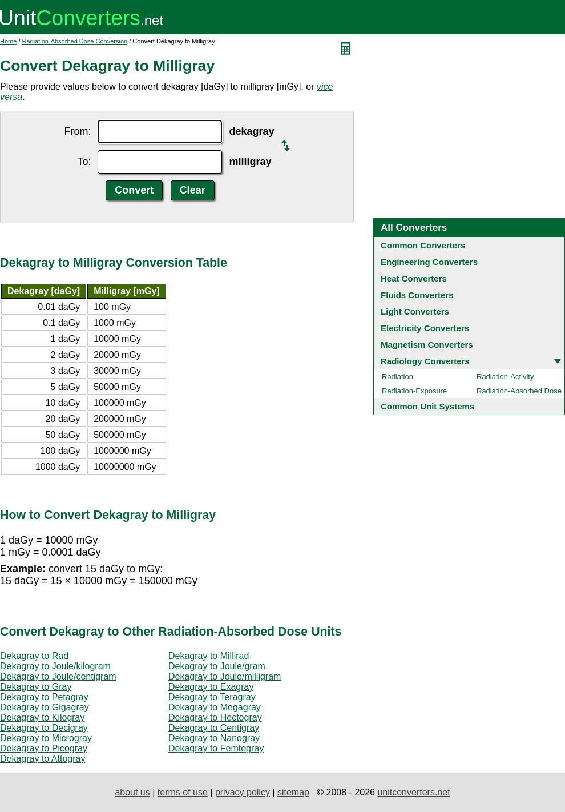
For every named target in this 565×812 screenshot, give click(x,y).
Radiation (397, 376)
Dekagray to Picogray (43, 748)
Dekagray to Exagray (210, 687)
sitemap (293, 792)
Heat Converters (414, 278)
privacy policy (242, 792)
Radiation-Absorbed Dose (519, 391)
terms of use (183, 792)
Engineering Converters (429, 262)
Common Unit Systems (427, 406)
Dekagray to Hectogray (215, 717)
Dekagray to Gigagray (44, 707)
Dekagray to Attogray (42, 758)
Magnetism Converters (427, 344)
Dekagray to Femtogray (216, 748)
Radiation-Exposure (414, 391)
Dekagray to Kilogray (42, 717)
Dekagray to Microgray (46, 738)
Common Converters (423, 245)
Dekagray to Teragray (212, 697)
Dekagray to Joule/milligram (224, 676)
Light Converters (415, 311)
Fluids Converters (417, 295)
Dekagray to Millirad (208, 656)
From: (77, 131)
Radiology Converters (425, 361)
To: (84, 161)
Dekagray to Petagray (44, 697)
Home (8, 41)
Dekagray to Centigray (213, 728)
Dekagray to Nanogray (214, 738)
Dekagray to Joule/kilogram (55, 666)
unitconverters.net (413, 792)
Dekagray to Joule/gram (216, 666)
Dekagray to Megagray (214, 707)
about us (132, 792)
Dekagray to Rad (34, 656)
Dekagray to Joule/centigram (58, 676)
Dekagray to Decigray (44, 728)
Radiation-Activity (505, 376)
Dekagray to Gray (35, 687)
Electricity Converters (425, 328)
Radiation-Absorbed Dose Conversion (75, 41)
